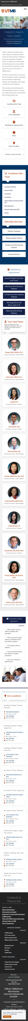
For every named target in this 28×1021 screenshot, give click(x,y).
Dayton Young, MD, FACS (14, 602)
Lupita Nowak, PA (14, 526)
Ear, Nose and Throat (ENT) (14, 980)
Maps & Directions (13, 991)
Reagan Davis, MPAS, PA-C (14, 352)
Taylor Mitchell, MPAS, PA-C (14, 501)
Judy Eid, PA (14, 402)
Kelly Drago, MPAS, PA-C (14, 377)
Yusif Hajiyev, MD (14, 427)
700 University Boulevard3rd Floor (14, 775)
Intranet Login (21, 1009)
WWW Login (13, 1009)
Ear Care (14, 982)
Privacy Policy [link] (13, 1014)
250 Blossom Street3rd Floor (14, 859)
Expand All (21, 625)
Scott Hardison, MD (14, 451)
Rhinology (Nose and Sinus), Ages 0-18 (14, 304)
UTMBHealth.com (17, 989)
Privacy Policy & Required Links (13, 994)
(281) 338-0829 (10, 716)
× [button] (24, 1011)
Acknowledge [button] (7, 1016)
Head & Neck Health (14, 984)
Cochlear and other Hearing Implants (14, 296)
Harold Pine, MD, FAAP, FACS (14, 550)
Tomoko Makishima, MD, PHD (14, 476)
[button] (25, 9)
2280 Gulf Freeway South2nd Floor (14, 838)
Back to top (14, 974)
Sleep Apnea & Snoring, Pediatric (14, 312)
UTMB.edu (8, 989)
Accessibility (14, 996)
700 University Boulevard (12, 711)
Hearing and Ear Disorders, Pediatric (14, 287)
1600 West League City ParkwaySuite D (14, 733)
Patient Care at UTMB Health (9, 1)
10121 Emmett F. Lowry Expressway (12, 755)
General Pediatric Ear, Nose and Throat (14, 279)
